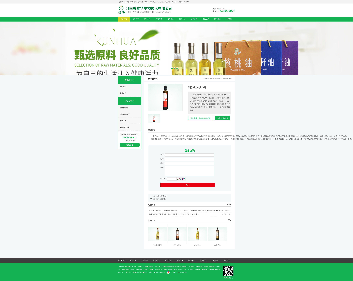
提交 (187, 185)
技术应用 (123, 93)
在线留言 (129, 145)
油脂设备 (194, 19)
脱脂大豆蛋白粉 (161, 196)
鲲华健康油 (124, 108)
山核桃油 (197, 245)
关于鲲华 (135, 19)
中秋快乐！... (210, 214)
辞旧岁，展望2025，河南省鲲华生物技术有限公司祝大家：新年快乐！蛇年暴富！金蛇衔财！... (169, 210)
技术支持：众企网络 (194, 269)
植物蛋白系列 (125, 127)
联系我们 (206, 19)
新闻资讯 (123, 87)
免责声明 (204, 269)
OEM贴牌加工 (125, 114)
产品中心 (147, 19)
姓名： (162, 154)
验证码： (163, 178)
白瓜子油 (217, 245)
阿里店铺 (217, 19)
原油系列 (123, 121)
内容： (162, 167)
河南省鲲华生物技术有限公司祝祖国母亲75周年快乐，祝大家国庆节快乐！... (169, 214)
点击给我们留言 (222, 118)
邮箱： (162, 163)
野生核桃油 (177, 245)
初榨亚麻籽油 (157, 245)
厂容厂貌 (159, 19)
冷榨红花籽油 (161, 199)
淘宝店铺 (229, 19)
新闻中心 (182, 19)
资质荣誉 (171, 19)
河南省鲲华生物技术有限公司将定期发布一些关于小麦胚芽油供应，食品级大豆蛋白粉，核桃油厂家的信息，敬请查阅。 (155, 2)
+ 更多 (229, 204)
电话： (162, 159)
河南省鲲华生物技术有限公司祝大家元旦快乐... (210, 210)
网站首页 (124, 19)
